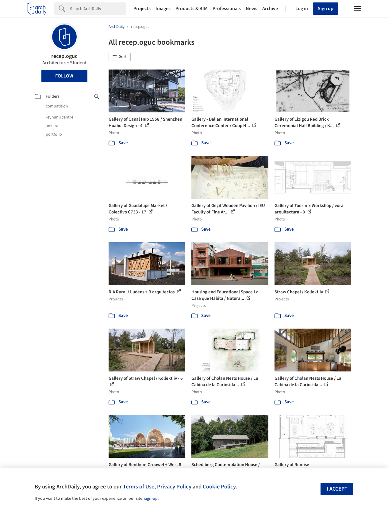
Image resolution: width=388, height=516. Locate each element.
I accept (337, 489)
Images (163, 8)
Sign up (325, 8)
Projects (142, 8)
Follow (64, 76)
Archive (270, 8)
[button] (120, 57)
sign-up (151, 498)
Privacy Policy (174, 487)
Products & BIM (191, 8)
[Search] (98, 8)
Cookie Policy (219, 487)
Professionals (227, 8)
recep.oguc (64, 56)
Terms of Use (138, 487)
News (251, 8)
